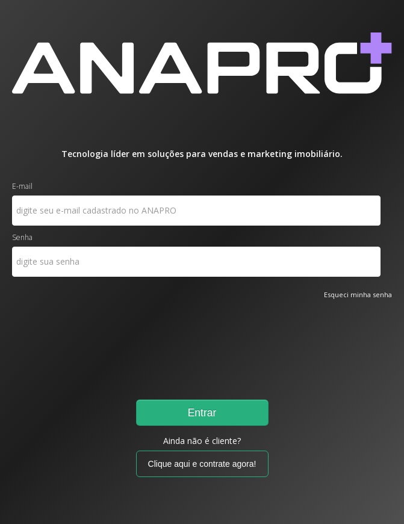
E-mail (22, 186)
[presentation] (61, 344)
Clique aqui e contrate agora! (202, 464)
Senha (22, 237)
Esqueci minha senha (358, 294)
